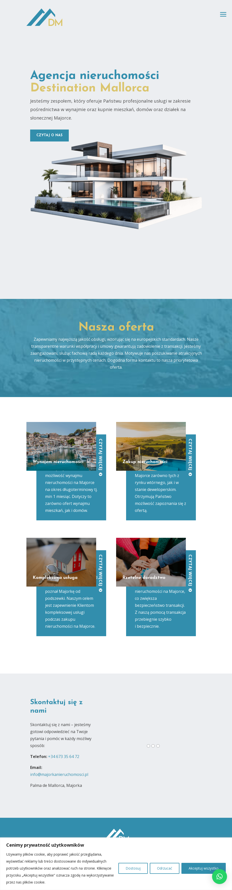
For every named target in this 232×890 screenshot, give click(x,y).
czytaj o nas (49, 135)
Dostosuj (133, 868)
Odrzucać (164, 868)
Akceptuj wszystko (204, 868)
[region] (116, 863)
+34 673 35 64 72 (63, 756)
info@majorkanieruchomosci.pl (59, 774)
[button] (219, 876)
